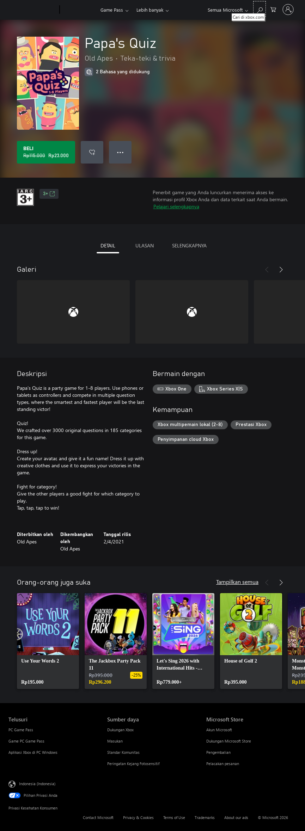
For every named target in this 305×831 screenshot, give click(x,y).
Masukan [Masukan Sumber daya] (115, 741)
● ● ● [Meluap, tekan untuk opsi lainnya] (120, 152)
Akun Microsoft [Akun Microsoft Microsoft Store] (219, 729)
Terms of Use (174, 817)
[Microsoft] (32, 9)
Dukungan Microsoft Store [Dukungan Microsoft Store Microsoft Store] (228, 741)
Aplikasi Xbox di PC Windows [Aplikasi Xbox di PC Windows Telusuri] (32, 752)
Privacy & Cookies (138, 817)
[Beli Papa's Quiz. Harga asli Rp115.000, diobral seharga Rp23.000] (46, 152)
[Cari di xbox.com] (259, 9)
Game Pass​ (111, 10)
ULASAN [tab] (144, 245)
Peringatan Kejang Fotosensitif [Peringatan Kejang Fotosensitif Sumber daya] (133, 763)
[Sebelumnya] (267, 270)
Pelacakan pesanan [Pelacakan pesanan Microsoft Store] (222, 763)
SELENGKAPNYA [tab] (189, 245)
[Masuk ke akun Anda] (288, 9)
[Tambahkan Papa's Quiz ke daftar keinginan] (92, 152)
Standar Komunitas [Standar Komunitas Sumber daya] (123, 752)
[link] (48, 641)
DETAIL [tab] (107, 245)
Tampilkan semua (237, 581)
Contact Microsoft (98, 817)
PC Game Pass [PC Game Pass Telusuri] (20, 729)
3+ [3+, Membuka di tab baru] (49, 194)
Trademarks (205, 817)
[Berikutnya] (281, 270)
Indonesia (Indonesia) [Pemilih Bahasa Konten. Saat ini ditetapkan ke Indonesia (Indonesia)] (37, 783)
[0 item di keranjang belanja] (273, 9)
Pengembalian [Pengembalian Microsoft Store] (218, 752)
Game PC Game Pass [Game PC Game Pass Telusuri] (26, 741)
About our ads (236, 817)
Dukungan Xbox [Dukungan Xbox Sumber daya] (120, 729)
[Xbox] (79, 9)
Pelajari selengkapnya (176, 206)
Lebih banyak (149, 10)
